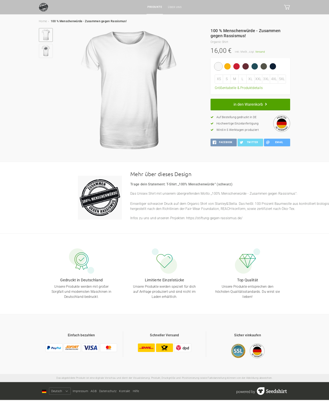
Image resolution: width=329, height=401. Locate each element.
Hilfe (158, 392)
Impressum (84, 392)
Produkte (154, 6)
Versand (260, 51)
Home (43, 21)
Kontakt (142, 392)
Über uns (175, 7)
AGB (102, 392)
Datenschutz (121, 392)
